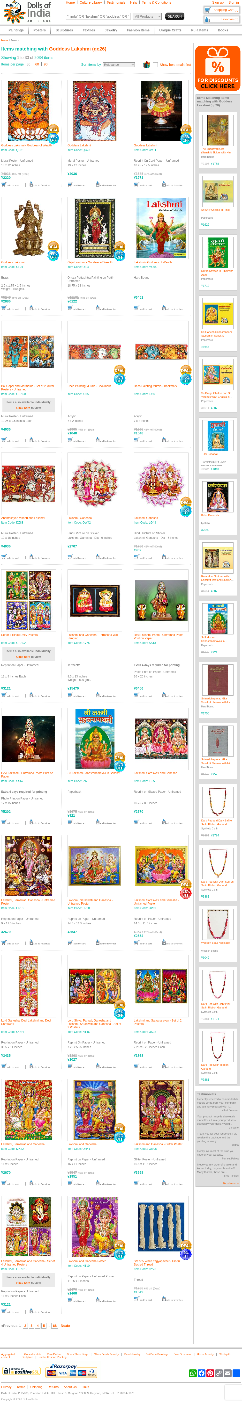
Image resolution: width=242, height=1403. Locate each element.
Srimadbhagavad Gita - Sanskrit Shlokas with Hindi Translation (217, 702)
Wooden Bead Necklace (215, 942)
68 (55, 1326)
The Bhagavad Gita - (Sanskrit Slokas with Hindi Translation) (217, 152)
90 (46, 64)
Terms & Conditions (156, 2)
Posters (39, 30)
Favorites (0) (229, 19)
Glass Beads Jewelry (106, 1354)
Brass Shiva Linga (78, 1354)
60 (37, 64)
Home (70, 2)
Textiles (89, 30)
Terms (21, 1387)
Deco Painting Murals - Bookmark (89, 386)
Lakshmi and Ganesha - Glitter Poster (158, 1144)
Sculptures (64, 30)
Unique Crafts (170, 30)
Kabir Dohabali (210, 515)
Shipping (36, 1387)
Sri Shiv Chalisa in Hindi (215, 209)
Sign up (218, 2)
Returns (53, 1387)
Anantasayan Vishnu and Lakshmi (23, 518)
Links (85, 1387)
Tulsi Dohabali (209, 454)
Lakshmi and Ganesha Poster (87, 1261)
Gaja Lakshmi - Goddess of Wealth (90, 262)
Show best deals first (175, 65)
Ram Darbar (54, 1354)
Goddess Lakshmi (79, 145)
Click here (23, 408)
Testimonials (116, 2)
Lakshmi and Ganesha (82, 1144)
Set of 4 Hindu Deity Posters (19, 635)
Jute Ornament (182, 1354)
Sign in (233, 2)
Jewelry (111, 30)
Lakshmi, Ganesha (80, 518)
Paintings (16, 30)
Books (223, 30)
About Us (70, 1387)
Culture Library (91, 2)
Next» (65, 1326)
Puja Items (199, 30)
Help (133, 2)
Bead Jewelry (132, 1354)
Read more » (231, 1183)
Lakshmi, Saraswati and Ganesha (155, 773)
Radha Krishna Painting (52, 1357)
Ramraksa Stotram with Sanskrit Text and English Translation (216, 580)
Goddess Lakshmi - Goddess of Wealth (26, 145)
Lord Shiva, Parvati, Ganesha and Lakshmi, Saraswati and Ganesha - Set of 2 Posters (94, 1024)
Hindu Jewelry (205, 1354)
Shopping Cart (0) (225, 10)
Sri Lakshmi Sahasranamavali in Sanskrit (94, 773)
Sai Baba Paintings (157, 1354)
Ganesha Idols (32, 1354)
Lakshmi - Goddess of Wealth (153, 262)
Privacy (6, 1387)
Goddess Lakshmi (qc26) (77, 48)
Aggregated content (8, 1356)
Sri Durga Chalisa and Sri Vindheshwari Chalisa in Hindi (216, 397)
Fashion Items (138, 30)
